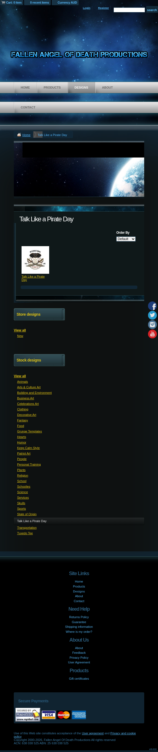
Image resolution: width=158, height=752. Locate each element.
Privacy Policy (79, 657)
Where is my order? (79, 631)
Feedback (79, 652)
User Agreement (79, 662)
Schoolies (23, 486)
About (107, 87)
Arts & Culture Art (29, 387)
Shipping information (79, 626)
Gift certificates (79, 678)
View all (20, 330)
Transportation (27, 527)
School (22, 481)
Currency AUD (67, 2)
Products (52, 87)
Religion (22, 475)
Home (25, 87)
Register (103, 7)
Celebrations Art (28, 403)
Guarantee (79, 622)
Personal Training (29, 464)
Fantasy (22, 420)
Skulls (21, 503)
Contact (28, 107)
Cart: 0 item (14, 2)
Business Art (25, 398)
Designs (81, 87)
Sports (21, 508)
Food (20, 425)
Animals (22, 381)
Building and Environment (34, 392)
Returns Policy (79, 617)
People (22, 459)
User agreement (93, 733)
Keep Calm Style (28, 448)
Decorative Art (26, 414)
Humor (21, 442)
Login (86, 7)
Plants (21, 470)
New (20, 336)
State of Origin (26, 514)
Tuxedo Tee (25, 533)
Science (22, 492)
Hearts (21, 437)
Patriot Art (23, 453)
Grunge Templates (29, 431)
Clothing (22, 409)
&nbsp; (35, 260)
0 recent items (39, 2)
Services (23, 497)
